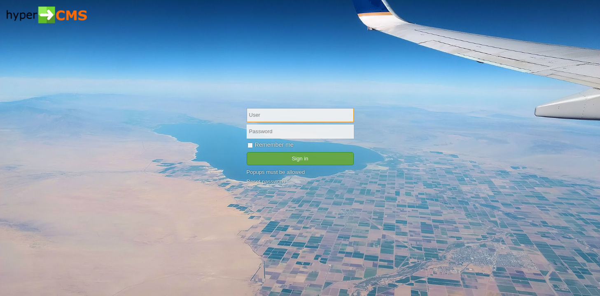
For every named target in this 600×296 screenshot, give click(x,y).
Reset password (266, 181)
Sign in (300, 158)
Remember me (270, 144)
